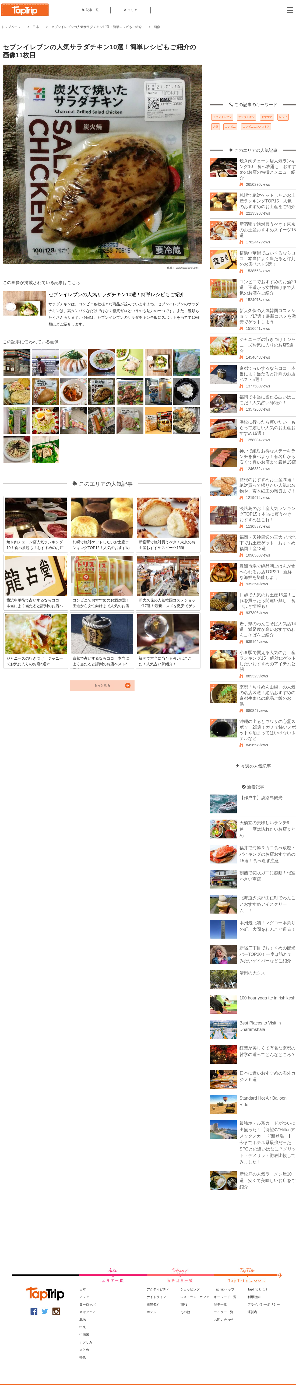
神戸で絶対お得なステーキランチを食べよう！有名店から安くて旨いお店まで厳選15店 (267, 456)
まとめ (84, 1350)
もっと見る (102, 685)
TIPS (184, 1304)
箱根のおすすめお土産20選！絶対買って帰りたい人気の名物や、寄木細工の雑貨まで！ (267, 485)
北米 (82, 1319)
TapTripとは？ (258, 1289)
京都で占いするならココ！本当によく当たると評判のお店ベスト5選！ (267, 374)
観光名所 (153, 1304)
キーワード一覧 (225, 1297)
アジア (84, 1297)
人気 (215, 126)
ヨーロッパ (87, 1304)
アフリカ (85, 1342)
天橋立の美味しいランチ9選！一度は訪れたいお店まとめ (267, 829)
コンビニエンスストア (256, 126)
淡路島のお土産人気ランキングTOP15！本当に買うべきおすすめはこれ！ (267, 514)
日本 (36, 27)
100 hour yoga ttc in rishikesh (267, 998)
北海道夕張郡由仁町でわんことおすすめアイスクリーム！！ (267, 904)
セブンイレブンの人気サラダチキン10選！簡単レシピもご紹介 (96, 27)
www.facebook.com (187, 267)
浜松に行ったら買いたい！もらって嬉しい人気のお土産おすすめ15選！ (267, 428)
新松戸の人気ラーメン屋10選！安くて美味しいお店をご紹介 (267, 1180)
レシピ (283, 117)
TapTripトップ (224, 1289)
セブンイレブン (222, 117)
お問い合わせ (223, 1319)
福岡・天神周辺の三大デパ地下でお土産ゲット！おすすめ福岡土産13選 (267, 543)
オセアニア (87, 1312)
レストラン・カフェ (194, 1297)
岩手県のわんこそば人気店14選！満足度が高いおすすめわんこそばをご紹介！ (267, 629)
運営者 (252, 1312)
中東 (82, 1327)
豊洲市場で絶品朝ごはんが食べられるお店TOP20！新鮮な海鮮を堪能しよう (267, 572)
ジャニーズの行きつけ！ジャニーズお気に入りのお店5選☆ (267, 345)
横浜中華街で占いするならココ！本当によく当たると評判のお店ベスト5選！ (267, 259)
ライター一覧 (223, 1312)
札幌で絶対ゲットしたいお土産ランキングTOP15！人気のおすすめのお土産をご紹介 (267, 201)
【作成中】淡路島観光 (261, 797)
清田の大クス (252, 973)
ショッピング (190, 1289)
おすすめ (267, 117)
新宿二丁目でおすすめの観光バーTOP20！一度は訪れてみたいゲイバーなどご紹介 (267, 954)
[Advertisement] (253, 68)
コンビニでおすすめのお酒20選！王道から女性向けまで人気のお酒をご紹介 (267, 287)
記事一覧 (90, 10)
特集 (82, 1357)
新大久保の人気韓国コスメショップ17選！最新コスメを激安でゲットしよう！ (267, 316)
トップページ (11, 27)
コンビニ (230, 126)
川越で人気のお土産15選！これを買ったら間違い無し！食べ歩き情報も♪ (267, 600)
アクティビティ (158, 1289)
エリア (130, 10)
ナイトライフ (156, 1297)
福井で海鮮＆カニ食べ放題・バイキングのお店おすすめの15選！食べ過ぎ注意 (267, 854)
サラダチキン (246, 117)
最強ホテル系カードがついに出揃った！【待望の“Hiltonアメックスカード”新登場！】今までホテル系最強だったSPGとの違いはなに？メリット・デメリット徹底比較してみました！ (267, 1142)
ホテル (151, 1312)
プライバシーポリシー (264, 1304)
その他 (185, 1312)
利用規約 (254, 1297)
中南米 (84, 1335)
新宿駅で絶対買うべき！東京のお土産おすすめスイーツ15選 (267, 230)
